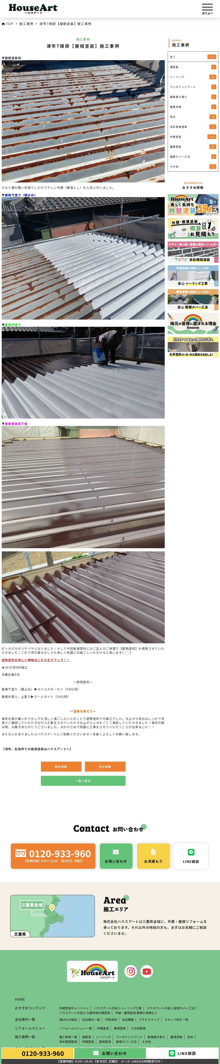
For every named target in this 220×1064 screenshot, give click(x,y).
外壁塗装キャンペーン (74, 1008)
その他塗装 (138, 1028)
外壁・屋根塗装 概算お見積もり (136, 1013)
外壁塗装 (103, 1028)
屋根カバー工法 (126, 1041)
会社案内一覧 (91, 1019)
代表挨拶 (111, 1019)
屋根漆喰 (176, 1037)
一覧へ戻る (83, 781)
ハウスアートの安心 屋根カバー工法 (171, 1008)
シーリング (103, 1037)
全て (193, 56)
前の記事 (61, 767)
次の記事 (105, 767)
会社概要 (128, 1019)
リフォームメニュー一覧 (75, 1028)
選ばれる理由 (68, 1019)
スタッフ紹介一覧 (176, 1019)
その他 (146, 1041)
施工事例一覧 (68, 1037)
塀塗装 (86, 1037)
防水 (190, 1037)
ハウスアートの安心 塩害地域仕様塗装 (84, 1013)
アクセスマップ (149, 1019)
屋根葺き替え (156, 1037)
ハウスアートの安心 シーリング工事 (118, 1008)
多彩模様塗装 (68, 1041)
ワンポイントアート (129, 1037)
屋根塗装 (120, 1028)
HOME (20, 999)
